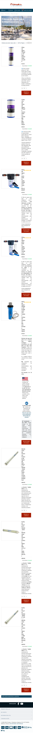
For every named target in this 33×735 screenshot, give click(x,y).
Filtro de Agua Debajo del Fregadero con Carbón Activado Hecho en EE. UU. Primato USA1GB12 (23, 318)
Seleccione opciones (26, 233)
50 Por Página (5, 45)
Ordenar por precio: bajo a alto (9, 43)
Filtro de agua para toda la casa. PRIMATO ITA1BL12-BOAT (23, 248)
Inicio (2, 13)
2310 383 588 (13, 726)
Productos (7, 13)
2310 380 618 (20, 726)
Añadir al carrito (26, 95)
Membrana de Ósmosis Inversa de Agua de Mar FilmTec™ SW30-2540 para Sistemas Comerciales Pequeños (23, 467)
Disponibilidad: (25, 68)
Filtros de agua (14, 13)
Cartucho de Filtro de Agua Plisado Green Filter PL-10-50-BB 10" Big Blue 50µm (23, 114)
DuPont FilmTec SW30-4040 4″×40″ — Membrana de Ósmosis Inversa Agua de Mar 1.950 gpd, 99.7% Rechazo (23, 627)
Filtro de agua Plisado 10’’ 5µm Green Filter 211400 (23, 56)
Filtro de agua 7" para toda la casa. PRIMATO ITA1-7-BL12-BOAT (23, 182)
